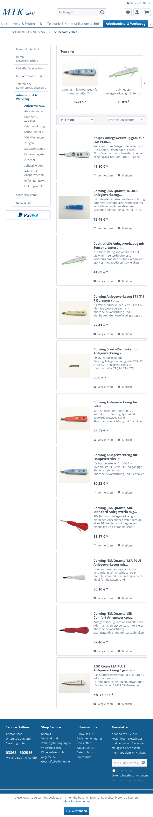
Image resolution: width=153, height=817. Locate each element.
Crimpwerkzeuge (35, 126)
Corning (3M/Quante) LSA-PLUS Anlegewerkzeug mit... (118, 562)
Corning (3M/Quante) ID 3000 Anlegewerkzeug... (116, 193)
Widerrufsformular (53, 752)
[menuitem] (81, 14)
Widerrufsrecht (51, 748)
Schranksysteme (26, 195)
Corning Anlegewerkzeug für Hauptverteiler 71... (80, 91)
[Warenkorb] (147, 12)
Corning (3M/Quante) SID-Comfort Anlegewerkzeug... (115, 615)
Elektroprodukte (34, 186)
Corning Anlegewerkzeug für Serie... (115, 404)
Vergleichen (103, 175)
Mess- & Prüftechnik (29, 76)
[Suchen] (102, 12)
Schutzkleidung (34, 165)
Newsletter (84, 743)
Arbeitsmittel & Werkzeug (26, 97)
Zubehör (29, 160)
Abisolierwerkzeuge (36, 111)
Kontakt (46, 734)
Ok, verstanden (76, 811)
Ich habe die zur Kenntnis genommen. (130, 775)
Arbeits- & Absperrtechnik (34, 173)
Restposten (23, 202)
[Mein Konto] (137, 12)
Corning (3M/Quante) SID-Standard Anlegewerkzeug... (115, 510)
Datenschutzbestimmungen (130, 775)
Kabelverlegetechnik (36, 154)
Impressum (84, 757)
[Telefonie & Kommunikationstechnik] (74, 23)
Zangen (29, 143)
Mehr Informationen (76, 801)
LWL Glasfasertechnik (30, 68)
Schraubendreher (35, 132)
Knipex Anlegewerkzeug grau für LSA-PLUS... (119, 140)
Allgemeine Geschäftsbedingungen (56, 759)
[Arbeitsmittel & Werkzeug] (125, 23)
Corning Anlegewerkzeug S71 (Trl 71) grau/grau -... (119, 298)
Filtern (67, 119)
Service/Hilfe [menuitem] (137, 3)
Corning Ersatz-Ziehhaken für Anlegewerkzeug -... (116, 351)
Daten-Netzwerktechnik (27, 58)
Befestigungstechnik (36, 180)
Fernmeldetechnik (28, 49)
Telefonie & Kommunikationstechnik (32, 85)
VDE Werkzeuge (34, 137)
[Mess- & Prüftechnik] (27, 23)
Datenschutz (85, 752)
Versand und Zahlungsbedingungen (56, 741)
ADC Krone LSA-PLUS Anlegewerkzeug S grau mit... (116, 668)
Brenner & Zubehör (31, 118)
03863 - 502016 (19, 752)
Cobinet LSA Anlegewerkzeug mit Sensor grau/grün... (123, 91)
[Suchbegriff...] (81, 12)
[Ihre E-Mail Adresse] (126, 763)
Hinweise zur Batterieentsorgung (89, 736)
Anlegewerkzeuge (36, 105)
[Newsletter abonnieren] (143, 763)
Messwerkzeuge (34, 148)
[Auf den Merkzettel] (125, 175)
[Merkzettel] (128, 12)
